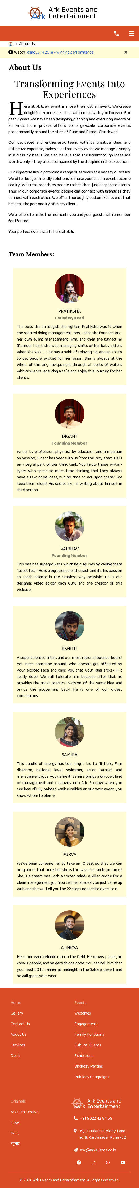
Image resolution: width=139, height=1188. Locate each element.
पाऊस (15, 1122)
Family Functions (89, 1034)
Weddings (82, 1013)
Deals (16, 1055)
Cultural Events (87, 1045)
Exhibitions (83, 1055)
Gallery (17, 1013)
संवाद (15, 1133)
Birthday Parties (88, 1066)
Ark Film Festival (25, 1112)
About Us (18, 1034)
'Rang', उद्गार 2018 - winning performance (59, 52)
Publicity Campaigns (91, 1077)
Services (18, 1045)
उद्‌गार (15, 1144)
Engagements (86, 1024)
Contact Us (20, 1024)
